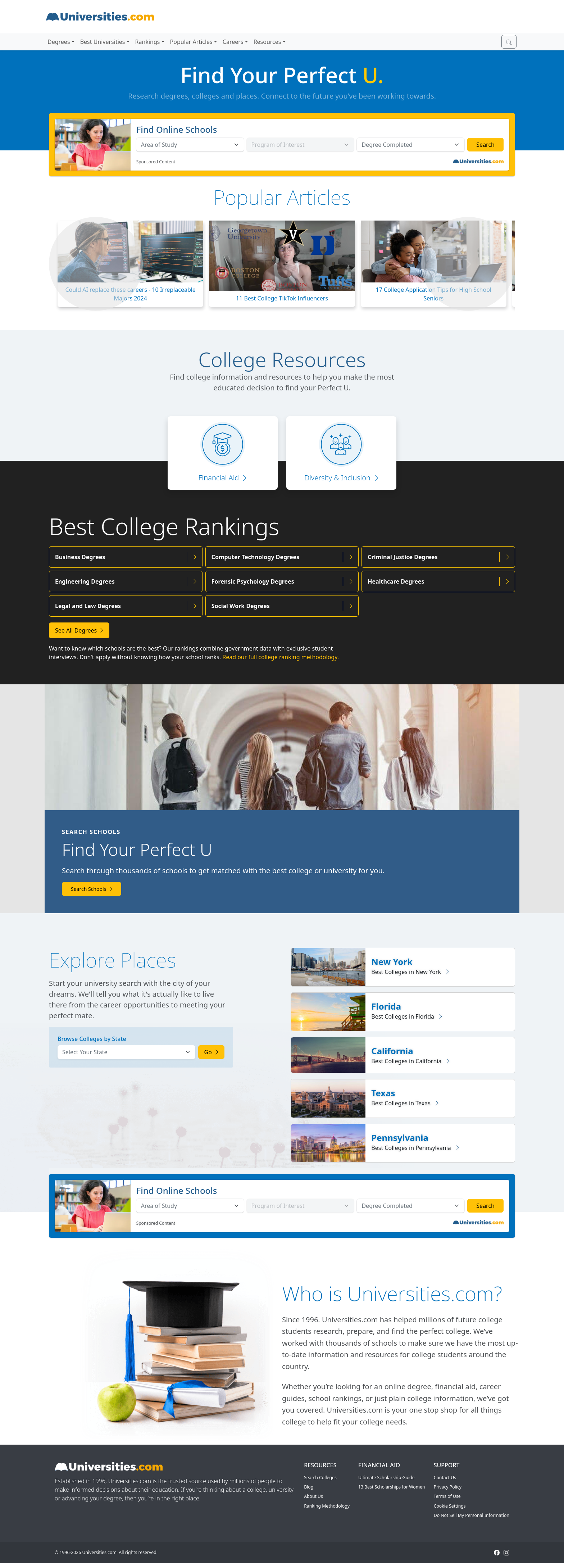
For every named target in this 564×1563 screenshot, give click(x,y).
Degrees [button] (58, 42)
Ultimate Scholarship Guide (386, 1477)
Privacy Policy (447, 1487)
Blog (308, 1487)
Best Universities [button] (102, 42)
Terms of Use (447, 1496)
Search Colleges (320, 1477)
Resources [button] (267, 42)
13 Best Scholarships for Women (391, 1487)
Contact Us (445, 1477)
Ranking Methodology (327, 1506)
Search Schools (91, 888)
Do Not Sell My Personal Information (471, 1515)
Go (211, 1052)
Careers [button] (233, 42)
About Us (313, 1496)
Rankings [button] (147, 42)
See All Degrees (79, 630)
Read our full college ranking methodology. (280, 657)
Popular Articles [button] (191, 42)
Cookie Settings (450, 1506)
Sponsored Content (156, 161)
